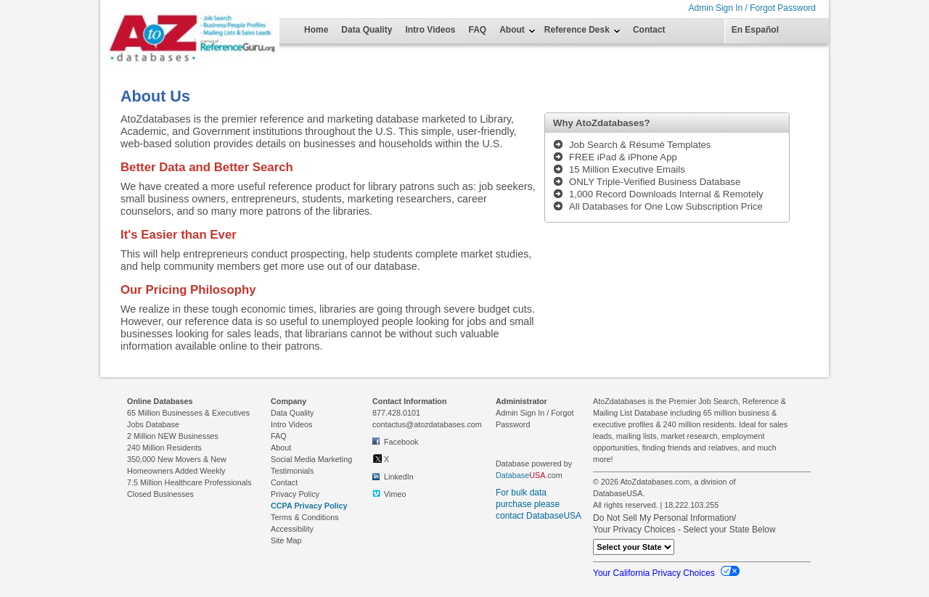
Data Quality (366, 30)
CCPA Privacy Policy (309, 505)
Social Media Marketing (311, 459)
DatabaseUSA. (618, 493)
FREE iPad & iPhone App (623, 157)
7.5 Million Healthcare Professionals (189, 482)
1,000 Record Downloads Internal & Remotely (666, 194)
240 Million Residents (164, 447)
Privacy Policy (295, 494)
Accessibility (292, 528)
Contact (649, 30)
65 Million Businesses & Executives (188, 412)
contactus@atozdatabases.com (427, 424)
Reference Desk (577, 30)
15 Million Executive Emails (627, 169)
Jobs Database (153, 424)
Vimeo (389, 493)
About (512, 30)
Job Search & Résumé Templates (640, 144)
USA (537, 475)
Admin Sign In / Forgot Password (752, 8)
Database (512, 475)
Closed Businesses (160, 494)
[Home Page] (154, 23)
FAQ (478, 30)
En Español (755, 30)
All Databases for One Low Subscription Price (666, 206)
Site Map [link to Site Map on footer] (286, 540)
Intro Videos (430, 30)
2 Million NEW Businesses (172, 436)
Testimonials (292, 470)
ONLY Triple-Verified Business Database (654, 181)
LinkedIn (393, 476)
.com (529, 475)
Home (316, 30)
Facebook (395, 441)
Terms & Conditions (305, 517)
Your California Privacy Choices (666, 573)
